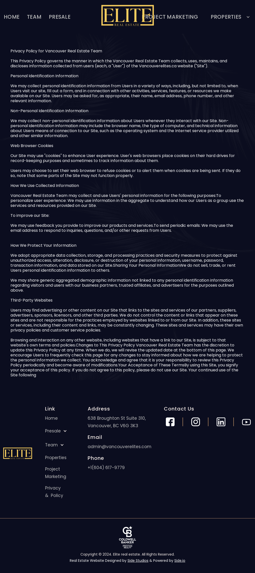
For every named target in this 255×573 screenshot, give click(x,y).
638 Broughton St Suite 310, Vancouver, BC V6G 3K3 (117, 422)
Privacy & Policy (54, 491)
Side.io (179, 560)
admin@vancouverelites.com (119, 447)
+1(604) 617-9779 (106, 468)
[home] (127, 16)
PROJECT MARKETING (170, 16)
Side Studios (138, 560)
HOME (11, 16)
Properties (55, 458)
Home (51, 418)
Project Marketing (55, 473)
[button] (228, 16)
